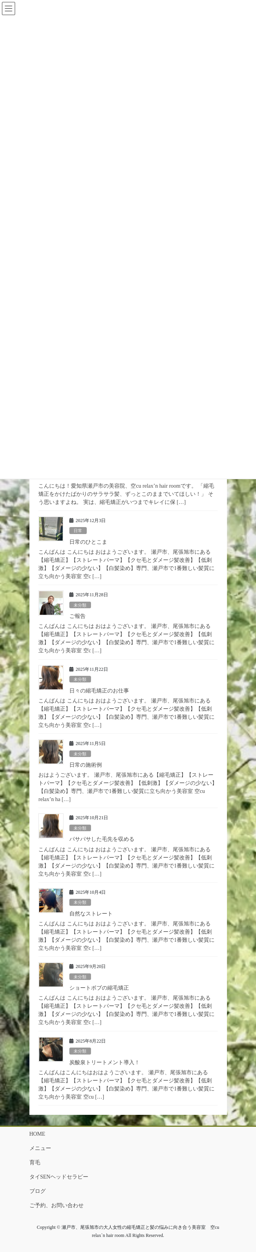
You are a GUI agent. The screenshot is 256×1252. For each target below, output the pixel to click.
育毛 (34, 1162)
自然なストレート (91, 914)
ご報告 (77, 616)
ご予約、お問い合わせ (56, 1205)
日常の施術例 (85, 765)
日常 (78, 530)
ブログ (37, 1191)
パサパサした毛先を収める (101, 839)
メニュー (40, 1148)
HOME (37, 1134)
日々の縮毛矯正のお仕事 (99, 691)
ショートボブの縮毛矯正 (99, 988)
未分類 (80, 605)
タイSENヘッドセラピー (58, 1177)
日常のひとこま (88, 542)
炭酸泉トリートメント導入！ (104, 1062)
